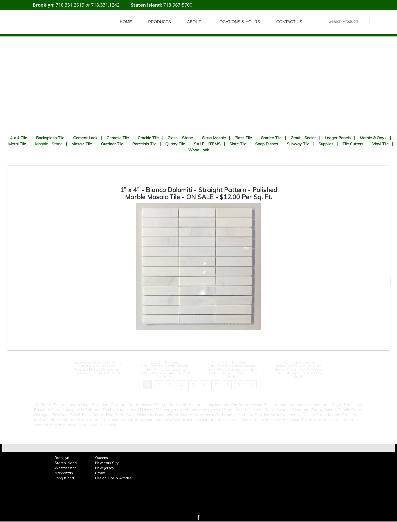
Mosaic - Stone (49, 144)
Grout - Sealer (303, 138)
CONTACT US (289, 22)
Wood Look (198, 150)
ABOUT (194, 22)
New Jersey (104, 468)
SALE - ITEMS (207, 144)
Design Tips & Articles (113, 478)
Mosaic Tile (81, 144)
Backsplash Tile (50, 138)
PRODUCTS (159, 22)
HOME (126, 22)
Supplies (326, 144)
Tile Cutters (352, 144)
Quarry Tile (175, 144)
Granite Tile (271, 138)
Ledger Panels (338, 138)
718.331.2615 (70, 5)
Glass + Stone (180, 138)
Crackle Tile (148, 138)
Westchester (65, 468)
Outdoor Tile (112, 144)
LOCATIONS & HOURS (238, 22)
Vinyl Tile (380, 144)
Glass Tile (243, 138)
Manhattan (64, 473)
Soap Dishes (266, 144)
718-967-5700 (177, 5)
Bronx (100, 473)
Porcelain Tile (144, 144)
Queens (101, 457)
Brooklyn (62, 457)
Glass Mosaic (214, 138)
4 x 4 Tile (18, 138)
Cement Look (85, 138)
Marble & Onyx (373, 138)
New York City (106, 462)
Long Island (64, 478)
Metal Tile (17, 144)
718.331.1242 (105, 5)
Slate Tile (237, 144)
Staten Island (66, 462)
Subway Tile (298, 144)
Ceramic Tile (118, 138)
